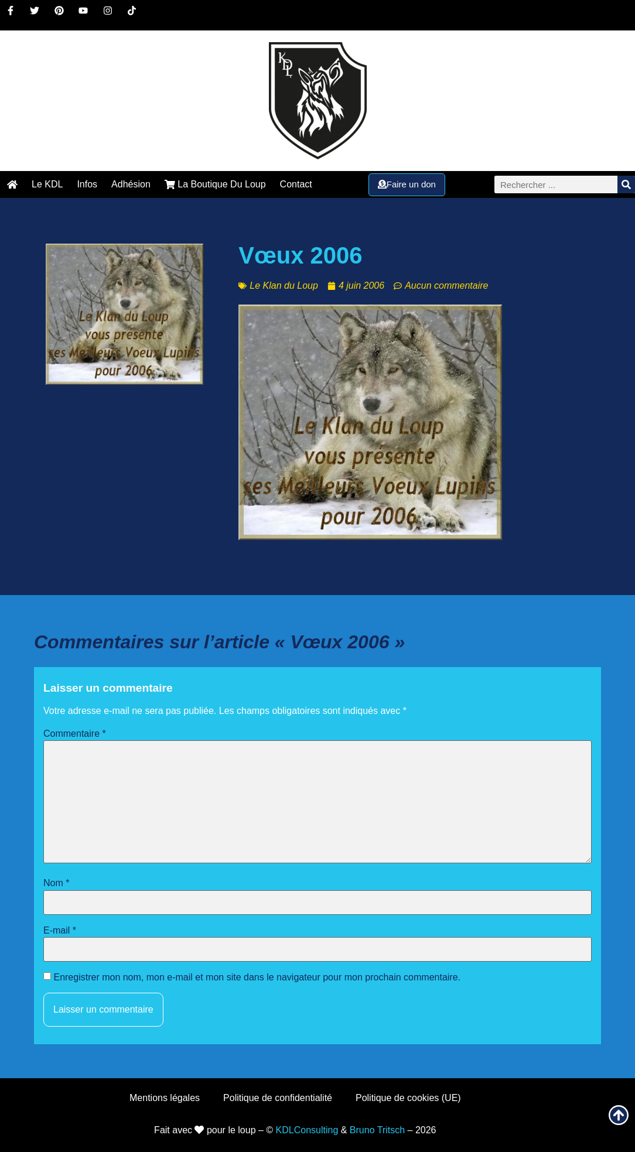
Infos (87, 184)
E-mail (59, 930)
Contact (296, 184)
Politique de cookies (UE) (408, 1098)
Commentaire (74, 734)
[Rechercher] (626, 184)
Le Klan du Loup (284, 285)
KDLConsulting (307, 1130)
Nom (56, 883)
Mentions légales (164, 1098)
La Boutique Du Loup (215, 184)
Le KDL (47, 184)
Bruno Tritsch (377, 1130)
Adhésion (131, 184)
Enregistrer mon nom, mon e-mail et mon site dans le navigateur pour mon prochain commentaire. (256, 977)
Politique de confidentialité (277, 1098)
